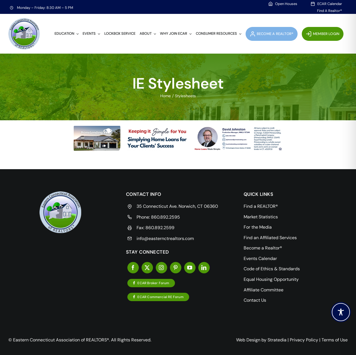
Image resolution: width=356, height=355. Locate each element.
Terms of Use (335, 340)
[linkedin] (204, 267)
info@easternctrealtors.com (165, 238)
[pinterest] (175, 267)
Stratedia (277, 340)
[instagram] (161, 267)
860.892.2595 (165, 217)
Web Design (248, 340)
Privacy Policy (304, 340)
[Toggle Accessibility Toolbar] (340, 312)
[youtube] (190, 267)
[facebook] (133, 267)
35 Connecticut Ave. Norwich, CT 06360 (177, 206)
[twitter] (147, 267)
